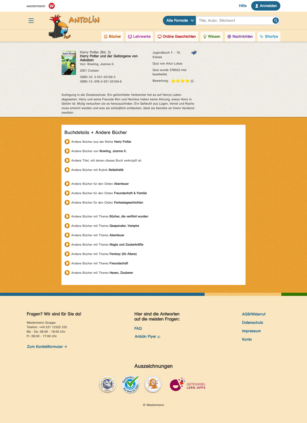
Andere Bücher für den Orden (100, 184)
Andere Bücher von (99, 151)
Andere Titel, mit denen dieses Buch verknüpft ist (106, 160)
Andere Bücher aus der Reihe (101, 142)
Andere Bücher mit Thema (109, 216)
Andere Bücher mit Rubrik (97, 170)
